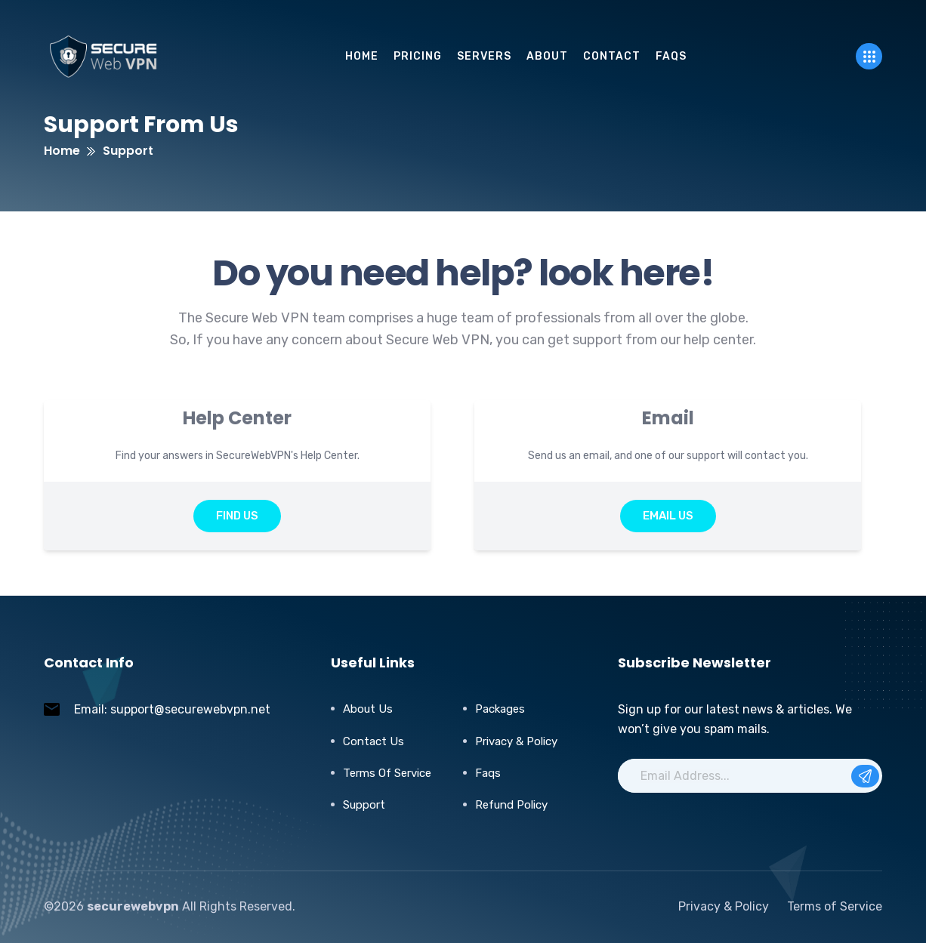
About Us (368, 709)
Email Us (668, 515)
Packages (500, 709)
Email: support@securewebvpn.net (172, 709)
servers (484, 56)
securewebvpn (133, 906)
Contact (611, 56)
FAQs (671, 56)
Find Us (237, 515)
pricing (418, 56)
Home (361, 56)
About (547, 56)
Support (364, 805)
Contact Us (373, 741)
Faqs (488, 773)
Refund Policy (511, 805)
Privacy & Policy (516, 741)
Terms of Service (387, 773)
